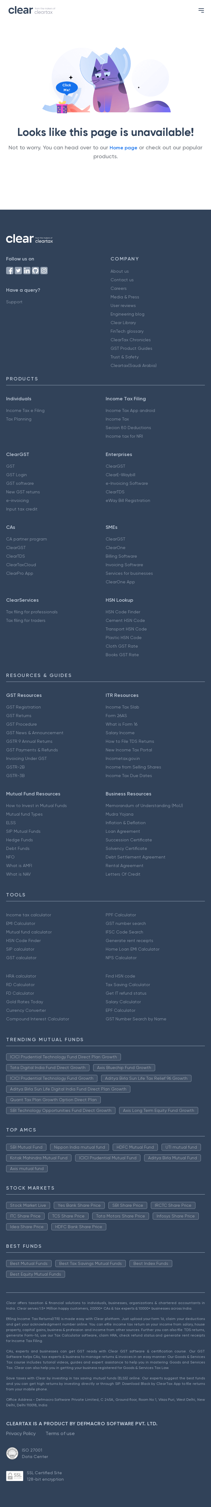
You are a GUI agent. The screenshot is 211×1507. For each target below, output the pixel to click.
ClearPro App (19, 573)
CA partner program (26, 539)
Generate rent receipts (129, 940)
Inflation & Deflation (126, 822)
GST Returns (18, 715)
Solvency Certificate (126, 848)
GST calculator (21, 957)
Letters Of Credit (123, 874)
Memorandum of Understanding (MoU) (144, 805)
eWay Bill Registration (128, 500)
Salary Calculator (123, 1001)
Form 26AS (116, 715)
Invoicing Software (124, 564)
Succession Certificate (129, 839)
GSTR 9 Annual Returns (29, 741)
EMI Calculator (20, 923)
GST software (20, 483)
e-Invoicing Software (127, 483)
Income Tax (117, 419)
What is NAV (18, 874)
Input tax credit (22, 509)
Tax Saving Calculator (128, 984)
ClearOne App (120, 581)
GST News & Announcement (35, 732)
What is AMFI (19, 865)
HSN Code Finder (123, 611)
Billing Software (121, 556)
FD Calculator (20, 993)
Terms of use (60, 1433)
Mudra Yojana (119, 814)
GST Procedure (21, 724)
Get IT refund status (126, 993)
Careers (119, 288)
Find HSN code (120, 976)
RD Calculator (20, 984)
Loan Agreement (123, 831)
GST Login (16, 474)
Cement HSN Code (125, 620)
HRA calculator (21, 976)
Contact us (122, 279)
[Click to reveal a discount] (62, 107)
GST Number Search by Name (136, 1018)
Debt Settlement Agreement (136, 856)
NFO (10, 856)
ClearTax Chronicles (131, 339)
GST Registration (23, 707)
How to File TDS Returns (130, 741)
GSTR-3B (15, 775)
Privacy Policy (21, 1433)
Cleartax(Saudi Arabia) (134, 365)
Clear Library (123, 322)
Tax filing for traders (25, 620)
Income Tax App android (130, 410)
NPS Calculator (121, 957)
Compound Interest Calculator (37, 1018)
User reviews (123, 305)
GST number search (126, 923)
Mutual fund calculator (29, 931)
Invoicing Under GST (26, 758)
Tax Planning (18, 419)
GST (10, 466)
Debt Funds (18, 848)
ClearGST (115, 466)
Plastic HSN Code (124, 637)
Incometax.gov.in (123, 758)
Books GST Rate (122, 654)
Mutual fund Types (24, 814)
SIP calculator (20, 949)
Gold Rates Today (24, 1001)
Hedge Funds (19, 839)
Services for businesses (129, 573)
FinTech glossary (127, 331)
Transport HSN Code (126, 628)
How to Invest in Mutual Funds (36, 805)
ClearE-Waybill (120, 474)
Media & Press (125, 296)
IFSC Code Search (124, 931)
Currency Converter (26, 1010)
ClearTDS (115, 491)
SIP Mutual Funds (23, 831)
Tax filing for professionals (32, 611)
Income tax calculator (28, 914)
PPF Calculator (121, 914)
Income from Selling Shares (133, 767)
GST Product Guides (131, 348)
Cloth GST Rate (122, 646)
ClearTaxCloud (21, 564)
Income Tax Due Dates (129, 775)
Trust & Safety (125, 356)
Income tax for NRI (124, 436)
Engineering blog (127, 314)
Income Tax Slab (122, 707)
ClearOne (116, 547)
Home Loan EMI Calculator (132, 949)
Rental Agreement (125, 865)
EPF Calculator (120, 1010)
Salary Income (120, 732)
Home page (123, 148)
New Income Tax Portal (129, 749)
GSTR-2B (15, 767)
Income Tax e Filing (25, 410)
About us (120, 271)
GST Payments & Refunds (32, 749)
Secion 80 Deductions (128, 427)
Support (14, 301)
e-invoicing (17, 500)
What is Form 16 (121, 724)
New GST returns (23, 491)
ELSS (11, 822)
